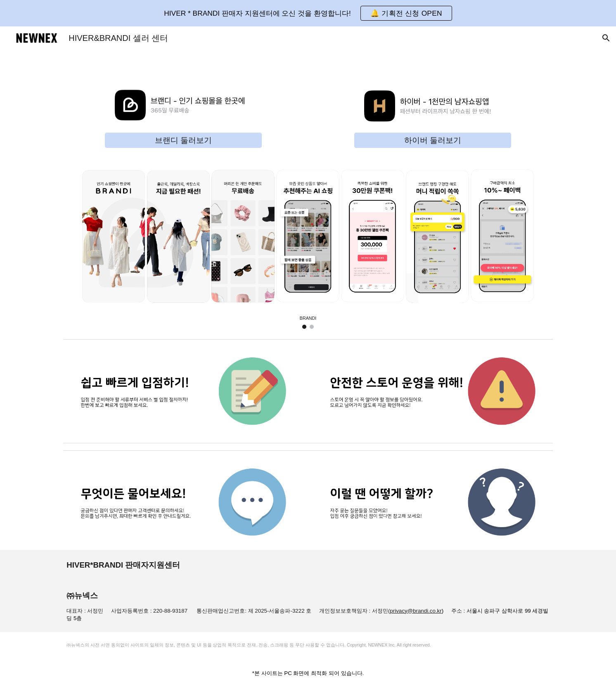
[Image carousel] (307, 245)
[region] (308, 13)
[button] (406, 13)
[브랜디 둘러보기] (183, 140)
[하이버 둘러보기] (433, 140)
